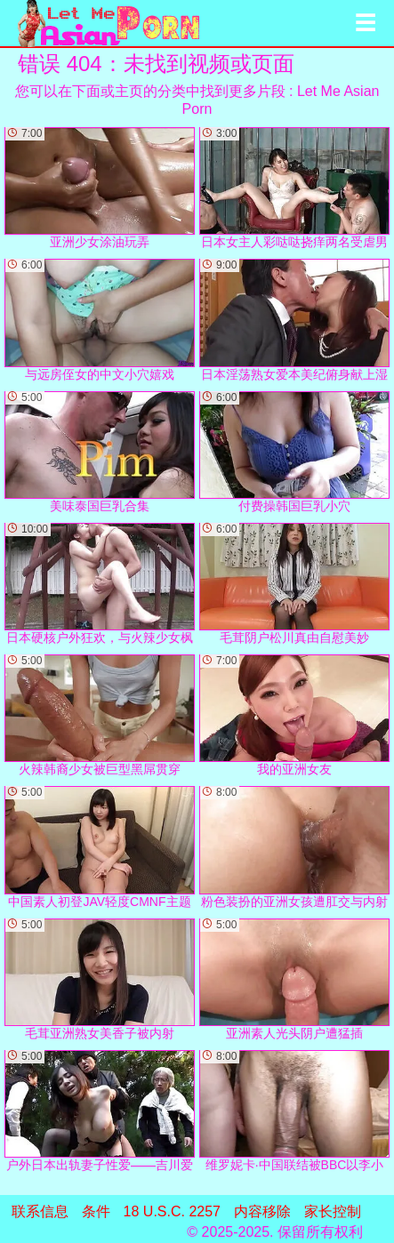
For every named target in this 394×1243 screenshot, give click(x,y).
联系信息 (40, 1211)
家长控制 (332, 1211)
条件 (96, 1211)
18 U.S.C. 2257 (172, 1211)
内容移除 (262, 1211)
